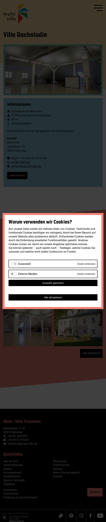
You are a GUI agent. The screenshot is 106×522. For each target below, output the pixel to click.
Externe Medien (27, 274)
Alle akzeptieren (53, 297)
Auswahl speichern (53, 282)
